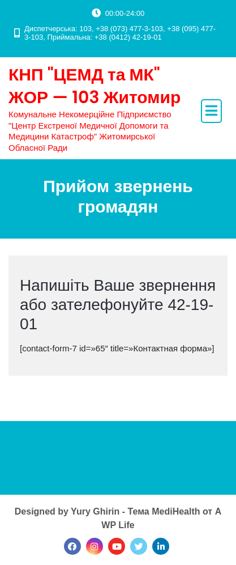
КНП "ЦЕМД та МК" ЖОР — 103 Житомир (94, 86)
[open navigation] (211, 111)
